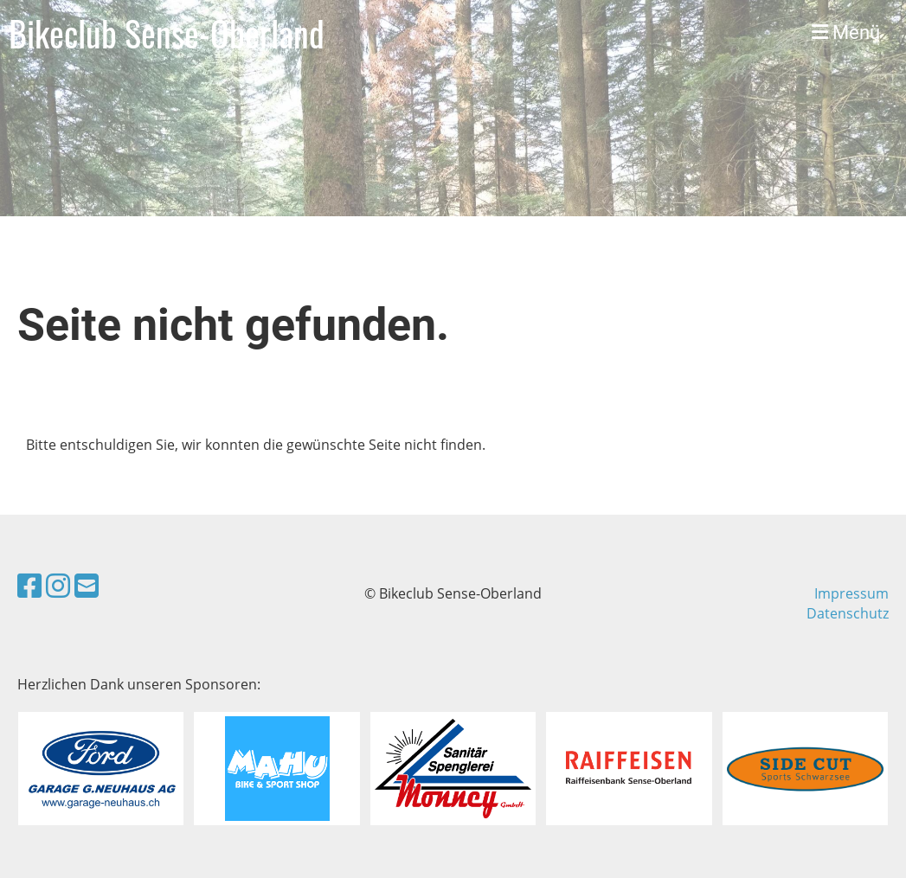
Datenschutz (847, 613)
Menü (846, 32)
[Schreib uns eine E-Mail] (86, 585)
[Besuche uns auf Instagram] (58, 585)
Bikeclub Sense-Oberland (166, 33)
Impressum (851, 593)
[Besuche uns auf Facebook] (29, 585)
